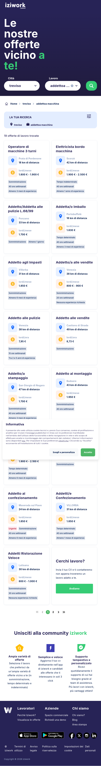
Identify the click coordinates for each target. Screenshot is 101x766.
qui (23, 440)
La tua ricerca (20, 117)
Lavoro (53, 78)
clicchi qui (64, 440)
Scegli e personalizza (64, 452)
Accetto (88, 452)
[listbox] (22, 86)
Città (11, 78)
